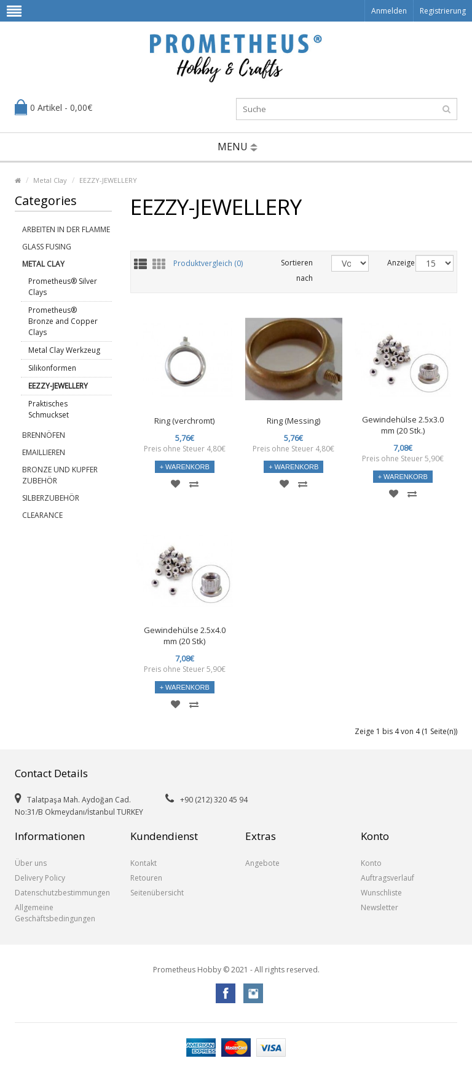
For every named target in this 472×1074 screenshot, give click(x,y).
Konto (371, 863)
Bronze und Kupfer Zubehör (60, 475)
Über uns (31, 863)
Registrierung (443, 11)
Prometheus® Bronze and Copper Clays (63, 321)
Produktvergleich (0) (208, 264)
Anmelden (389, 11)
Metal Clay (50, 180)
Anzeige (392, 262)
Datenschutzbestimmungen (62, 892)
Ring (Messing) (293, 420)
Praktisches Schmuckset (48, 409)
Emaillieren (43, 452)
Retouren (146, 878)
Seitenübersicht (157, 892)
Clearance (42, 515)
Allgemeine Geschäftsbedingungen (55, 913)
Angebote (262, 863)
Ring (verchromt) (184, 420)
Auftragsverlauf (387, 878)
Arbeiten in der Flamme (66, 229)
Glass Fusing (46, 246)
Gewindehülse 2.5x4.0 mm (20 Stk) (185, 635)
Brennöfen (43, 435)
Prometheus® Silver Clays (62, 286)
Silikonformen (52, 368)
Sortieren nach (297, 270)
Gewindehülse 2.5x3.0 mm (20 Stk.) (403, 425)
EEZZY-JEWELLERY (108, 180)
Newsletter (379, 907)
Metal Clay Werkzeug (64, 350)
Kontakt (143, 863)
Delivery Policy (40, 878)
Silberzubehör (50, 498)
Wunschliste (381, 892)
